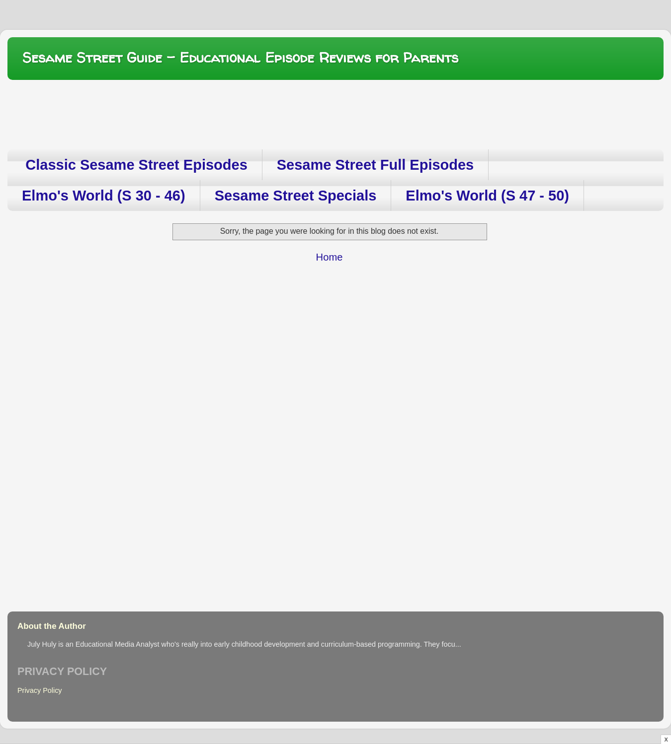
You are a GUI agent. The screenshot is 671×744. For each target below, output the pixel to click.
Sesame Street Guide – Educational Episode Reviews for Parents (240, 57)
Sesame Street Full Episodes (375, 165)
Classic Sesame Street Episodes (136, 165)
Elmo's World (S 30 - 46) (103, 195)
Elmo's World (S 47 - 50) (487, 195)
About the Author (51, 626)
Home (329, 257)
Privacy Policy (39, 690)
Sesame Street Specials (296, 195)
